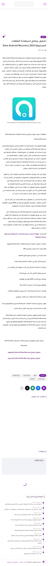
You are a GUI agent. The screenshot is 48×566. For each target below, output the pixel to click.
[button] (38, 388)
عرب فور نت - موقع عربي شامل (16, 562)
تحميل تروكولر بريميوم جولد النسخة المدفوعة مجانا (26, 520)
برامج (43, 37)
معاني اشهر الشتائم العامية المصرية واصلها (28, 530)
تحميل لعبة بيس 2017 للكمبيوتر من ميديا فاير (28, 515)
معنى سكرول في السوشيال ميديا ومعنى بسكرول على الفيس (23, 509)
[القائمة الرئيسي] (45, 4)
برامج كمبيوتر (16, 375)
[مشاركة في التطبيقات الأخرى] (22, 388)
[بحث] (3, 4)
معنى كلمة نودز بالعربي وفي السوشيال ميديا (28, 525)
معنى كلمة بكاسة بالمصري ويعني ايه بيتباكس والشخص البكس (24, 542)
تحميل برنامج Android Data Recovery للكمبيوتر (24, 352)
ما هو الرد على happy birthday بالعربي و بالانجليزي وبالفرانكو (23, 504)
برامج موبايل (41, 379)
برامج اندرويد (26, 375)
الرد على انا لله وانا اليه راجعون (33, 554)
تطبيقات (32, 379)
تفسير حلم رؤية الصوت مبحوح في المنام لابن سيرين (26, 548)
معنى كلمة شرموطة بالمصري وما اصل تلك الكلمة (26, 535)
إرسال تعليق (39, 460)
